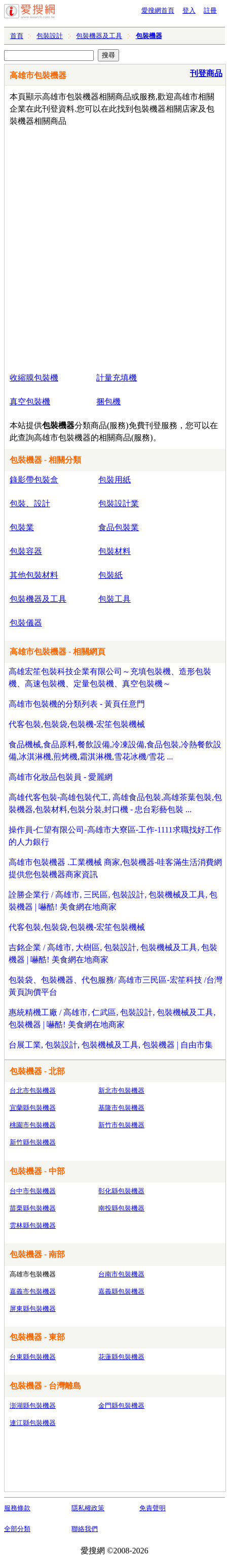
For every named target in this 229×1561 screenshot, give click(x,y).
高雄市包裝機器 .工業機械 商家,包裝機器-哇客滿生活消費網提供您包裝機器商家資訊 (115, 868)
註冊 (210, 10)
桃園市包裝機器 (33, 1125)
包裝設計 (49, 36)
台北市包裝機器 (33, 1090)
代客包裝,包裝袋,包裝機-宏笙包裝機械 (77, 724)
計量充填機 (116, 377)
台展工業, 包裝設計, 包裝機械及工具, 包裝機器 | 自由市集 (111, 1044)
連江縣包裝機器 (33, 1423)
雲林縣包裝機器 (33, 1225)
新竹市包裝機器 (121, 1125)
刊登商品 (206, 73)
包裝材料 (114, 551)
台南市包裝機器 (121, 1274)
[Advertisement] (114, 247)
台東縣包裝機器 (33, 1357)
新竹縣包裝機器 (33, 1142)
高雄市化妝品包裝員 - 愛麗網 (60, 777)
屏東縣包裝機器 (33, 1308)
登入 (189, 10)
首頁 (16, 36)
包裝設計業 (118, 503)
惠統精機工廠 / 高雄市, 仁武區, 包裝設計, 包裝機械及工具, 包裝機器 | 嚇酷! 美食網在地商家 (112, 1018)
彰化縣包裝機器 (121, 1191)
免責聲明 (152, 1508)
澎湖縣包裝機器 (33, 1405)
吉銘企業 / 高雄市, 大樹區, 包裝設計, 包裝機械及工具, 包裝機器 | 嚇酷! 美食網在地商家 (113, 953)
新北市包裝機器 (121, 1090)
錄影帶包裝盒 (34, 479)
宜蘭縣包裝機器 (33, 1108)
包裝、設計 (30, 503)
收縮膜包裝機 (34, 377)
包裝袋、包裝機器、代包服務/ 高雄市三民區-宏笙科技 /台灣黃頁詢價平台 (115, 986)
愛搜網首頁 (157, 10)
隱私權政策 (87, 1508)
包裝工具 (114, 599)
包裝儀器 (26, 622)
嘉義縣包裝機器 (121, 1291)
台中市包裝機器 (33, 1191)
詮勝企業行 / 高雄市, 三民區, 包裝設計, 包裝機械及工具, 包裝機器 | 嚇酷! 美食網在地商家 (113, 900)
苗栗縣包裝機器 (33, 1208)
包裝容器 (26, 551)
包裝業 (22, 527)
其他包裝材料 (34, 575)
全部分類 (17, 1529)
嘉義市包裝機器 (33, 1291)
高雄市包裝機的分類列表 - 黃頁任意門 (77, 704)
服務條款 (17, 1508)
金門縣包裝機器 (121, 1405)
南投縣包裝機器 (121, 1208)
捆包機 (108, 401)
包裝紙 (110, 575)
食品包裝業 (118, 527)
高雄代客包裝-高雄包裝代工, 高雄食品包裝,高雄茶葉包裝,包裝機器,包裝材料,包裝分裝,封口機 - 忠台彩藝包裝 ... (115, 803)
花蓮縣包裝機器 (121, 1357)
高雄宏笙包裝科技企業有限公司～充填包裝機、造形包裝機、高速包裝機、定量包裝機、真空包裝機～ (110, 677)
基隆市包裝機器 (121, 1108)
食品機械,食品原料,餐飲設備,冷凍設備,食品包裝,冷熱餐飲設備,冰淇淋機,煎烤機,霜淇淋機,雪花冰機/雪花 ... (115, 750)
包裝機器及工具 (99, 36)
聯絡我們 (84, 1529)
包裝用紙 (114, 479)
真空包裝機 (30, 401)
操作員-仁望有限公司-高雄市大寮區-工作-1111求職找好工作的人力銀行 (115, 835)
